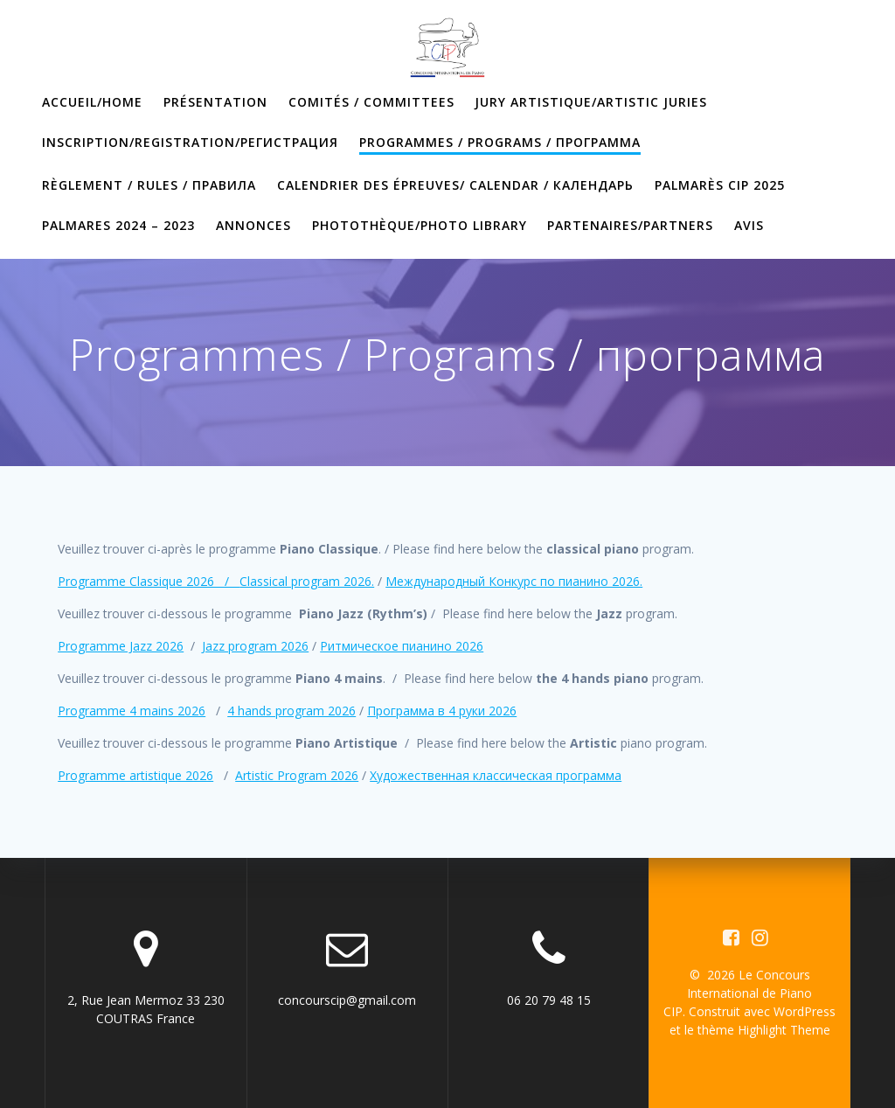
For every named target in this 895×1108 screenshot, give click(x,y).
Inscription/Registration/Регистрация (190, 142)
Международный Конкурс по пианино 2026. (513, 581)
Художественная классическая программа (495, 775)
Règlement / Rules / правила (149, 185)
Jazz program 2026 (255, 646)
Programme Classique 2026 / (148, 581)
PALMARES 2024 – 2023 (118, 225)
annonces (253, 225)
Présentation (215, 102)
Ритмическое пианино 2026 (401, 646)
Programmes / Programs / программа (500, 142)
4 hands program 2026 (291, 710)
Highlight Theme (784, 1029)
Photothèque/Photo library (419, 225)
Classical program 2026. (306, 581)
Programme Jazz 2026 (121, 646)
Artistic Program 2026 (296, 775)
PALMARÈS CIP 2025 (720, 185)
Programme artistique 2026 (135, 775)
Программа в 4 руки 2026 (442, 710)
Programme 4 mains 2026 (131, 710)
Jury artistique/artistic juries (591, 102)
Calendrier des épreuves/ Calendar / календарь (455, 185)
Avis (749, 225)
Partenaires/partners (630, 225)
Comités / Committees (371, 102)
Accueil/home (92, 102)
